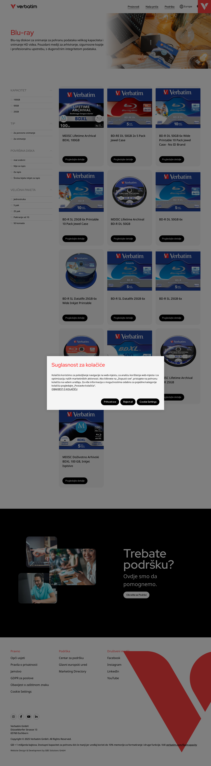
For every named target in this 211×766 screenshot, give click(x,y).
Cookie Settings (148, 401)
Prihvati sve (110, 401)
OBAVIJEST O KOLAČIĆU (65, 389)
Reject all (128, 401)
